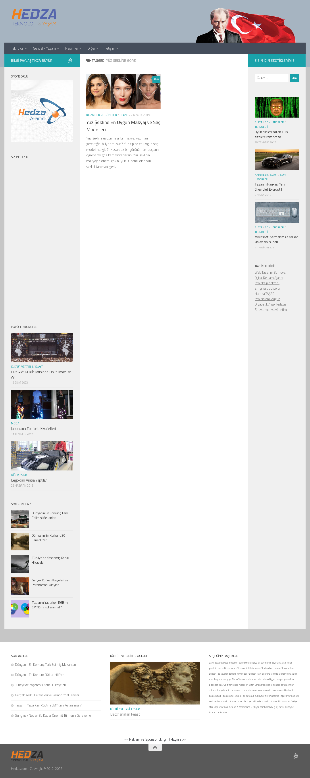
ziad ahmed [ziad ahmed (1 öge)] (251, 679)
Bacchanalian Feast (125, 714)
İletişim (110, 48)
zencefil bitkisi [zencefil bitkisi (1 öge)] (247, 668)
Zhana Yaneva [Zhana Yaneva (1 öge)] (238, 679)
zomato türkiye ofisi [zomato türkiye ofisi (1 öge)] (271, 701)
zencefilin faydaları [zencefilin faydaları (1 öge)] (264, 668)
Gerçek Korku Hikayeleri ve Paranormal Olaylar (50, 582)
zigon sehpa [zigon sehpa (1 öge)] (288, 679)
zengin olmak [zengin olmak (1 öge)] (286, 673)
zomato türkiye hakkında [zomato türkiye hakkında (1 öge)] (248, 701)
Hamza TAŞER (264, 293)
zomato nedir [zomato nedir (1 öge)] (215, 696)
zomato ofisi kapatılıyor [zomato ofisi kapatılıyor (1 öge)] (279, 696)
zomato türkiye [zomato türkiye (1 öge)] (228, 701)
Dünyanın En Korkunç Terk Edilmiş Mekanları (50, 515)
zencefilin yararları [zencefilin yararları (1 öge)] (284, 668)
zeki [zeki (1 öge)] (224, 668)
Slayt (123, 114)
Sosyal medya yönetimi (271, 309)
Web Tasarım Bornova (270, 272)
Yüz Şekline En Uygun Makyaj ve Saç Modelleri (123, 125)
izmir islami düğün (267, 299)
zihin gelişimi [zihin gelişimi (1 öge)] (222, 690)
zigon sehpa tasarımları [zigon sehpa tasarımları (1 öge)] (282, 685)
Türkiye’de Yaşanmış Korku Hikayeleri (50, 560)
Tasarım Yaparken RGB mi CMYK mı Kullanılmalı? (50, 605)
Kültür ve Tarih (22, 366)
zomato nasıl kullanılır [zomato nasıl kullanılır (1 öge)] (283, 690)
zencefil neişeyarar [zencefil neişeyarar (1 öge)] (218, 673)
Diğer (91, 48)
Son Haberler (274, 122)
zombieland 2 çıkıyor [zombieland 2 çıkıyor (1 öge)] (249, 707)
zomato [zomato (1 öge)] (247, 690)
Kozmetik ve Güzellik (101, 114)
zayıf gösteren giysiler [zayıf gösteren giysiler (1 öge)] (249, 662)
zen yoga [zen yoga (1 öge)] (227, 679)
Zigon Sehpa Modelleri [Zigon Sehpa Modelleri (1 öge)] (260, 685)
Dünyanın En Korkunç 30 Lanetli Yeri (48, 538)
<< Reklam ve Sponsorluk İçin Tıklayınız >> (155, 739)
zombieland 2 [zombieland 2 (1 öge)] (231, 707)
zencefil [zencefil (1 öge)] (235, 668)
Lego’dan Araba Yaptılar (29, 480)
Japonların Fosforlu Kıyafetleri (33, 429)
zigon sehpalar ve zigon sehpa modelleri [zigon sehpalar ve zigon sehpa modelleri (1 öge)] (228, 685)
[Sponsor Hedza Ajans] (70, 60)
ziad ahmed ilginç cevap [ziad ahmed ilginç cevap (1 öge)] (269, 679)
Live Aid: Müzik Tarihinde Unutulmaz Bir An (41, 374)
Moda (15, 423)
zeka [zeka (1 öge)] (218, 668)
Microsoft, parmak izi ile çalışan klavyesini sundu (276, 239)
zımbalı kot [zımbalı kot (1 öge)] (221, 712)
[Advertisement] (42, 238)
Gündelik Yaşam (44, 48)
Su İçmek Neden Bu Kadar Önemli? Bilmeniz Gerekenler (53, 715)
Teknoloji (17, 48)
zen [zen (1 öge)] (228, 668)
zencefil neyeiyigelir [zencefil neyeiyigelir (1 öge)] (238, 673)
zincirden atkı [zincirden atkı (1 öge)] (236, 690)
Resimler (71, 48)
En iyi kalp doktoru (267, 288)
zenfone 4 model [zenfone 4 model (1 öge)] (270, 673)
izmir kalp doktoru (267, 283)
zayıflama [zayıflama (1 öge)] (266, 662)
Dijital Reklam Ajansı (269, 277)
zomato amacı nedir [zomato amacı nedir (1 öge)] (261, 690)
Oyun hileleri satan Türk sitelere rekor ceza (271, 134)
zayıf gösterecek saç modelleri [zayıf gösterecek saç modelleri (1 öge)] (223, 662)
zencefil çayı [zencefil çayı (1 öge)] (255, 673)
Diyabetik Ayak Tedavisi (271, 304)
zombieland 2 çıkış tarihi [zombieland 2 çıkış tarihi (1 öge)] (272, 707)
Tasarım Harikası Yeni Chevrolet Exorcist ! (270, 187)
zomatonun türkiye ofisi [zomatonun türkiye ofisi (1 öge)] (255, 696)
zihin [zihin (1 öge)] (211, 690)
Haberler (261, 174)
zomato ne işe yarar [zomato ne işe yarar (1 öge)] (232, 696)
